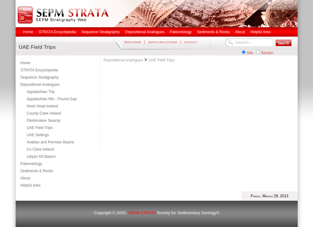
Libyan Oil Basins (41, 156)
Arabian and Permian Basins (50, 142)
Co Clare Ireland (40, 149)
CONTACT (191, 42)
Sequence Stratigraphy (39, 77)
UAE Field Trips (40, 128)
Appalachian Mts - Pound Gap (52, 99)
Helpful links (30, 185)
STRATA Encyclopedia (39, 70)
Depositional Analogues (39, 84)
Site (250, 53)
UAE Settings (38, 135)
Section (267, 53)
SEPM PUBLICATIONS (162, 42)
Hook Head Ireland (42, 106)
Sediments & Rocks (36, 171)
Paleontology (31, 164)
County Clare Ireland (44, 113)
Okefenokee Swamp (43, 120)
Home (25, 63)
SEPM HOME (132, 42)
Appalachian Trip (40, 92)
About (25, 178)
